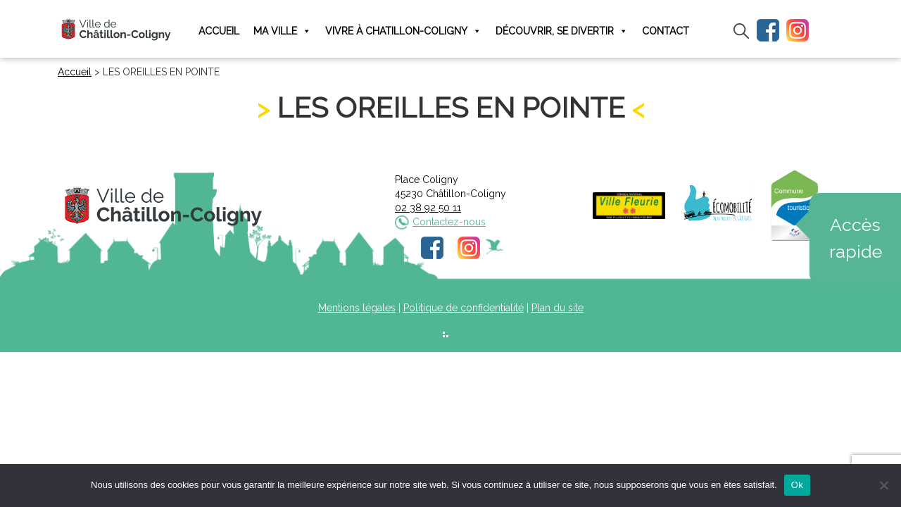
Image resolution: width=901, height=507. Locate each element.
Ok (797, 485)
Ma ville (282, 31)
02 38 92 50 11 (428, 207)
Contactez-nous (449, 221)
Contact (665, 31)
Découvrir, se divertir (562, 31)
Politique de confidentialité (463, 307)
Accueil (219, 31)
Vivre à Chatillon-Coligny (403, 31)
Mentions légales (357, 307)
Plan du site (557, 307)
